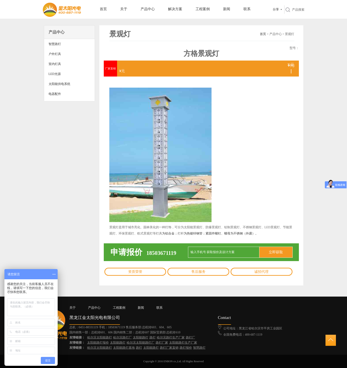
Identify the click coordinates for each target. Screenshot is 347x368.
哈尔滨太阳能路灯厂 (141, 342)
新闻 (226, 9)
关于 (123, 9)
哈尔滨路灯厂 (122, 337)
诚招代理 (261, 272)
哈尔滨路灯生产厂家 (171, 337)
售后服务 (198, 272)
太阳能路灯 (140, 337)
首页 (103, 9)
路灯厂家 (162, 342)
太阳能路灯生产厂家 (183, 342)
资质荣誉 (135, 272)
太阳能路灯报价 (98, 342)
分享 (276, 9)
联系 (247, 9)
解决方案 (175, 9)
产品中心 (148, 9)
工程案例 (203, 9)
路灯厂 (190, 337)
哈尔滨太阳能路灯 (99, 337)
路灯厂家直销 (169, 347)
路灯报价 (186, 347)
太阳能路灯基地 (124, 347)
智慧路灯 (199, 347)
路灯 (152, 337)
